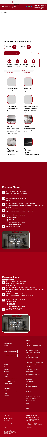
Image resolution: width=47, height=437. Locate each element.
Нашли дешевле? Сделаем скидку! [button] (30, 53)
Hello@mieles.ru (16, 226)
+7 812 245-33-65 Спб (39, 7)
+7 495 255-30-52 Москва (40, 5)
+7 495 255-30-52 (18, 209)
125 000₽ (8, 46)
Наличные (7, 47)
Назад (5, 12)
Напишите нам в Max (15, 224)
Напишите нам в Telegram (17, 222)
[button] (12, 53)
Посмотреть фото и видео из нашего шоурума (16, 241)
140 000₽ (22, 46)
